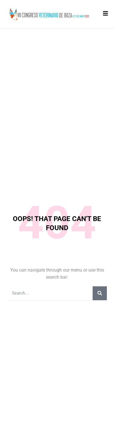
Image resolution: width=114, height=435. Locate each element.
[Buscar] (100, 293)
